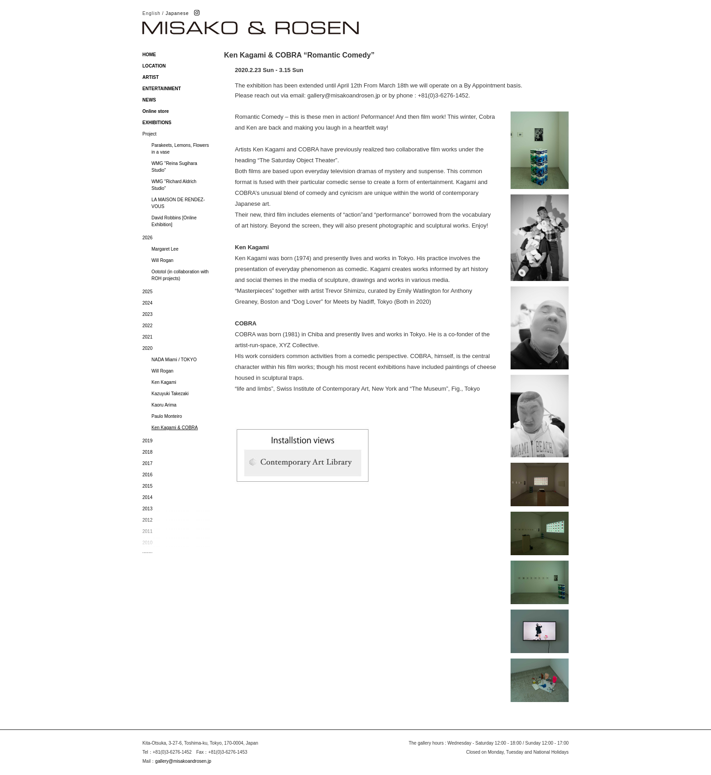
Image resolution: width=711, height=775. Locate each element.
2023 (147, 314)
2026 (147, 237)
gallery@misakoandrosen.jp (183, 761)
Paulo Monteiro (166, 416)
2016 (147, 474)
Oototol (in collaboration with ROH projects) (180, 275)
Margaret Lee (164, 249)
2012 (147, 520)
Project (149, 133)
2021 (147, 336)
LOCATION (154, 65)
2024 (147, 302)
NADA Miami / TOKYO (174, 359)
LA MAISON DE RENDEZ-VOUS (178, 203)
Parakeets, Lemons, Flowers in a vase (180, 149)
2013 (147, 508)
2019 (147, 440)
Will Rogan (162, 260)
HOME (149, 54)
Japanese (177, 13)
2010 (147, 542)
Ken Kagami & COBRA (174, 427)
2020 (147, 348)
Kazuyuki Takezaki (170, 393)
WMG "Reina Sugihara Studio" (174, 167)
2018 (147, 452)
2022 (147, 325)
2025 (147, 291)
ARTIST (150, 77)
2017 (147, 463)
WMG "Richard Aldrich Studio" (173, 185)
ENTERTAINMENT (161, 88)
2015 (147, 486)
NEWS (149, 99)
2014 (147, 497)
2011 (147, 531)
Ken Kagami (163, 382)
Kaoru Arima (163, 404)
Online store (155, 111)
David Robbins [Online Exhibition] (174, 221)
